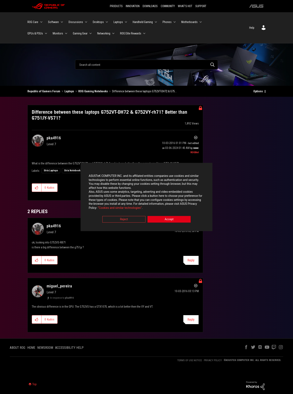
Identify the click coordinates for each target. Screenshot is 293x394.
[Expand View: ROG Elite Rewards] (144, 33)
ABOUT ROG (17, 348)
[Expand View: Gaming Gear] (91, 33)
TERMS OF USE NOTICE (189, 360)
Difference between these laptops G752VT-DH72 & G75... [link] (144, 91)
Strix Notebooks (73, 170)
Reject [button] (124, 219)
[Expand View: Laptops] (126, 22)
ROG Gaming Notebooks (93, 91)
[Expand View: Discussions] (86, 22)
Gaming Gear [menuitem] (80, 33)
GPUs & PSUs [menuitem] (35, 33)
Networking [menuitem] (103, 33)
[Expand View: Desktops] (107, 22)
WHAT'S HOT (185, 6)
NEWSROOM (45, 348)
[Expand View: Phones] (175, 22)
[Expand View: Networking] (113, 33)
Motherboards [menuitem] (189, 22)
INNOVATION (133, 6)
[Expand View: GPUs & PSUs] (46, 33)
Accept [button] (169, 219)
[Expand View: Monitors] (66, 33)
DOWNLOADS (150, 6)
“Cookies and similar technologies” (120, 208)
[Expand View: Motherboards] (201, 22)
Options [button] (258, 91)
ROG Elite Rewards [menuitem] (130, 33)
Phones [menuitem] (167, 22)
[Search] (146, 64)
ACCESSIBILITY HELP (69, 348)
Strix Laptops (51, 170)
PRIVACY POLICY (213, 360)
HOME (31, 348)
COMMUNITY (168, 6)
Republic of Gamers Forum (43, 91)
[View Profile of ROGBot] (194, 152)
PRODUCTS (116, 6)
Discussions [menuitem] (76, 22)
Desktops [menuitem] (98, 22)
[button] (37, 188)
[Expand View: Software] (62, 22)
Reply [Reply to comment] (191, 260)
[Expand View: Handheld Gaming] (156, 22)
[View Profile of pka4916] (54, 137)
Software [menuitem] (53, 22)
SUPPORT (200, 6)
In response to (62, 297)
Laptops (69, 91)
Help (251, 27)
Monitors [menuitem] (58, 33)
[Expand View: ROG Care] (41, 22)
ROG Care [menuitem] (32, 22)
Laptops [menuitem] (118, 22)
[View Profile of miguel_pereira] (59, 286)
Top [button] (34, 384)
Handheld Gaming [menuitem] (143, 22)
